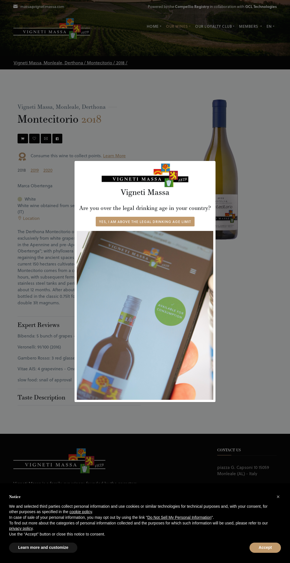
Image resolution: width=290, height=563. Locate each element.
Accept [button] (265, 547)
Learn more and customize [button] (43, 547)
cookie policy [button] (80, 511)
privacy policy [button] (21, 528)
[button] (278, 496)
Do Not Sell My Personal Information (179, 517)
